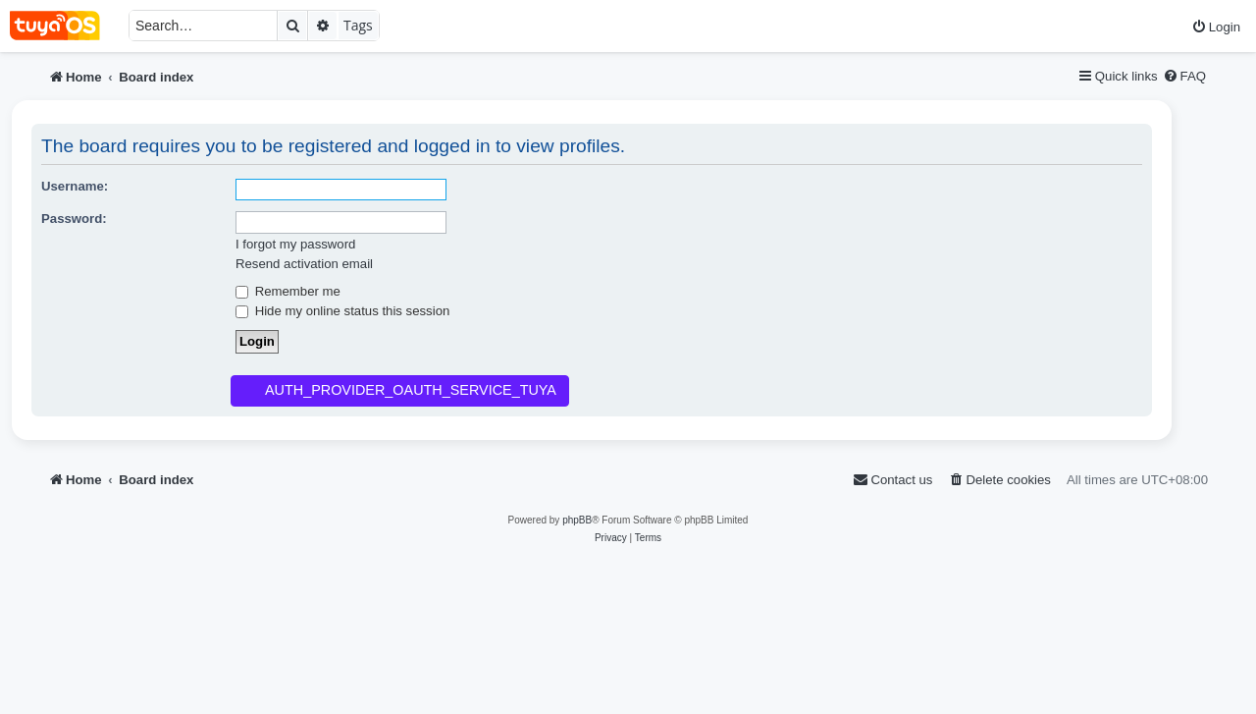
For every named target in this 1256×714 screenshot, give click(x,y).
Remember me (288, 291)
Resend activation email (304, 263)
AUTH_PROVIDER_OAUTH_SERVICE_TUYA (410, 390)
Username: (74, 186)
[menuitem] (1215, 27)
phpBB (577, 520)
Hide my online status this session (342, 310)
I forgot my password (295, 244)
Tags (358, 25)
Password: (74, 218)
